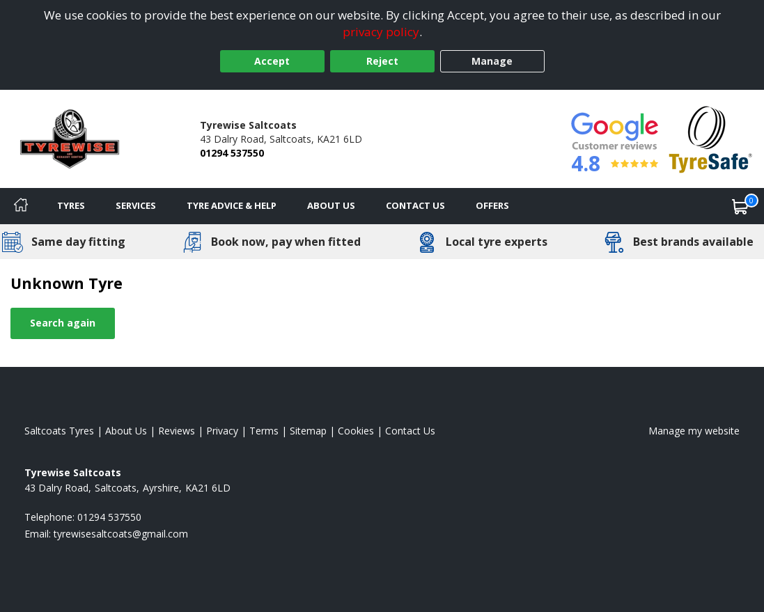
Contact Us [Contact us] (415, 205)
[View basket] (740, 206)
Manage (492, 61)
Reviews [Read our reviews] (176, 430)
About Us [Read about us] (126, 430)
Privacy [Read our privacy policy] (222, 430)
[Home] (21, 206)
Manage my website (694, 430)
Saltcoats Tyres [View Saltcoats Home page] (59, 430)
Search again (62, 322)
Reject (382, 61)
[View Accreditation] (711, 137)
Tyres (71, 205)
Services (136, 205)
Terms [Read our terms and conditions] (264, 430)
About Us (331, 205)
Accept (272, 61)
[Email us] (121, 533)
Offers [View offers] (492, 205)
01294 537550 (232, 152)
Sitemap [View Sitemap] (308, 430)
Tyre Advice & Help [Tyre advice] (231, 205)
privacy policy (381, 32)
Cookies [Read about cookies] (356, 430)
